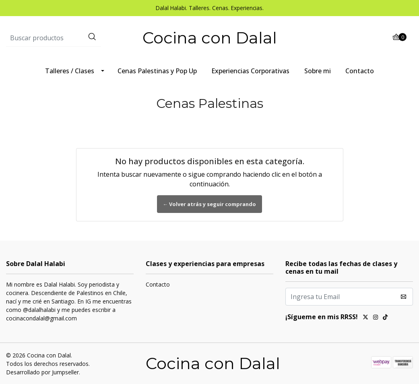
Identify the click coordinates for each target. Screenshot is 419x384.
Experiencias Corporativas (250, 70)
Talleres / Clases (69, 70)
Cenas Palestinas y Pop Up (157, 70)
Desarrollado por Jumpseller (42, 372)
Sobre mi (317, 70)
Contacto (359, 70)
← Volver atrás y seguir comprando (209, 204)
